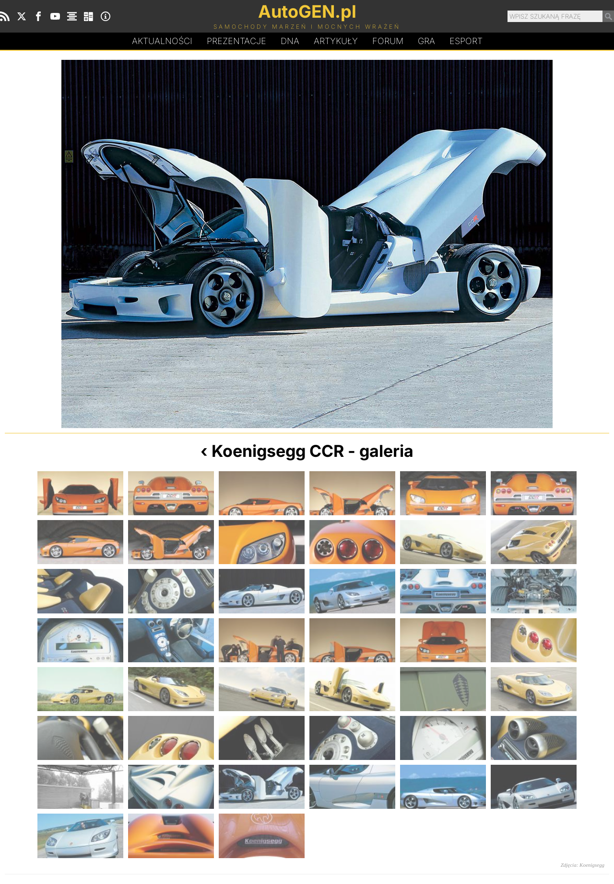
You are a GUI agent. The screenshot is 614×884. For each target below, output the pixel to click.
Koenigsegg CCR (278, 451)
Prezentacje (236, 41)
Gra (426, 41)
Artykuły (336, 41)
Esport (466, 41)
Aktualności (162, 41)
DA (290, 41)
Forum (387, 41)
